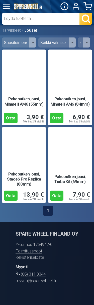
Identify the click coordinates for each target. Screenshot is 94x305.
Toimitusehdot (29, 250)
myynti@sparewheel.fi (36, 280)
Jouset (30, 30)
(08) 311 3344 (33, 274)
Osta (10, 117)
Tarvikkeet (11, 30)
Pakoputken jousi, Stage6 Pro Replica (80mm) (24, 179)
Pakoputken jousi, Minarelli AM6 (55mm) (24, 101)
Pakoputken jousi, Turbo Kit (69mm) (70, 179)
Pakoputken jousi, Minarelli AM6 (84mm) (70, 101)
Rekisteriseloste (30, 257)
